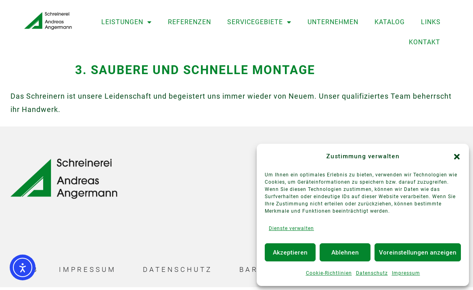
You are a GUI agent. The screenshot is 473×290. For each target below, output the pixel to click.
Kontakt (424, 42)
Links (431, 22)
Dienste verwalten (291, 228)
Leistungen (126, 22)
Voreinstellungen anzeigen (417, 252)
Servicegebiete (259, 22)
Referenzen (189, 22)
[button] (457, 157)
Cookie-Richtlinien (329, 273)
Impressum (406, 273)
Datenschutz (372, 273)
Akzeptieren (290, 252)
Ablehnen (345, 252)
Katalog (390, 22)
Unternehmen (333, 22)
